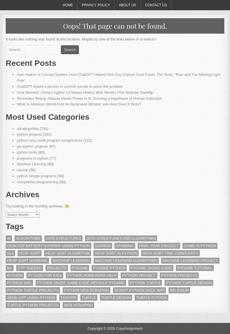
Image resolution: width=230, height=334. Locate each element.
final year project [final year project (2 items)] (158, 246)
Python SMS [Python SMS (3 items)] (19, 283)
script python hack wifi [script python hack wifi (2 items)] (139, 290)
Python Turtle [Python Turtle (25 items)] (145, 283)
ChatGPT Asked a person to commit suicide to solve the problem (70, 86)
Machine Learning (31, 164)
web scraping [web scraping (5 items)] (78, 305)
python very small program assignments (49, 140)
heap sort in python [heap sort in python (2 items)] (116, 253)
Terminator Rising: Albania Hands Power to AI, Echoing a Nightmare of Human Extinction (89, 98)
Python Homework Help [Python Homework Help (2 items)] (92, 275)
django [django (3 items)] (102, 246)
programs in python (32, 158)
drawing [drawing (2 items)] (125, 246)
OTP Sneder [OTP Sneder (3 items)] (30, 268)
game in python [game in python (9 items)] (200, 246)
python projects (29, 134)
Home (68, 5)
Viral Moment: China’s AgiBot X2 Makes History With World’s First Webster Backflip (85, 92)
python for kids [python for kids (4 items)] (45, 275)
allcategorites (28, 129)
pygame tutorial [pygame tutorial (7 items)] (194, 268)
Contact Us (156, 5)
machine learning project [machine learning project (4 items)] (190, 260)
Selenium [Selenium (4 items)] (179, 290)
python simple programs (36, 176)
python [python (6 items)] (14, 275)
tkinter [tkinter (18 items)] (69, 298)
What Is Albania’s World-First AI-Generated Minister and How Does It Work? (79, 104)
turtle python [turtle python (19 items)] (151, 298)
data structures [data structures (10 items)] (63, 238)
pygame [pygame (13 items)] (80, 268)
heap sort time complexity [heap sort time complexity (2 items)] (170, 253)
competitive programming (37, 182)
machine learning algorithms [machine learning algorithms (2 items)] (126, 260)
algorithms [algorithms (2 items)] (28, 238)
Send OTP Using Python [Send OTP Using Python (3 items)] (31, 298)
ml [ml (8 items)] (9, 268)
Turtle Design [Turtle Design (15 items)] (116, 298)
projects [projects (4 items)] (57, 268)
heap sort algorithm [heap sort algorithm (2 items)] (68, 253)
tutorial (22, 170)
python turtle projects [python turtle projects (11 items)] (33, 290)
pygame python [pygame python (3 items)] (109, 268)
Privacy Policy (96, 5)
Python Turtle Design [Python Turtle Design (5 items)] (189, 283)
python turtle (27, 152)
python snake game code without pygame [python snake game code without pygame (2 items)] (81, 283)
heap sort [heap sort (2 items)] (29, 253)
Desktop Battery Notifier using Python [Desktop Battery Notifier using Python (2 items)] (48, 246)
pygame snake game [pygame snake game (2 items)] (151, 268)
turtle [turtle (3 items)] (89, 298)
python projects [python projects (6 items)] (179, 275)
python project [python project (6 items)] (139, 275)
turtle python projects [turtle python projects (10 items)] (33, 305)
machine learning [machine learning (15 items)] (71, 260)
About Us (127, 5)
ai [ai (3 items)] (9, 238)
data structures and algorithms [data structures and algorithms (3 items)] (121, 238)
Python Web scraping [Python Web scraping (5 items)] (86, 290)
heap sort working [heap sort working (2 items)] (27, 260)
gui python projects (32, 146)
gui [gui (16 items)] (10, 253)
